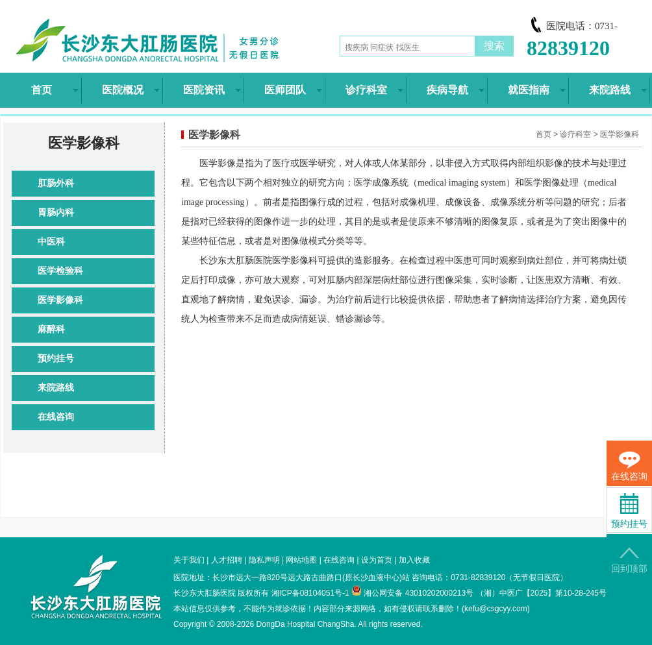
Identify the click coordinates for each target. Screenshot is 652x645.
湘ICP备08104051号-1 (310, 593)
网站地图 (301, 560)
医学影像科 (60, 300)
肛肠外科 (56, 183)
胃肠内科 (56, 212)
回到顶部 (629, 560)
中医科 (51, 242)
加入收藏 (414, 560)
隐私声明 (264, 560)
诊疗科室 (575, 134)
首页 (543, 134)
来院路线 (56, 388)
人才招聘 (226, 560)
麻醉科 (51, 329)
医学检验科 (60, 271)
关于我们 (189, 560)
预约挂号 (56, 358)
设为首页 (376, 560)
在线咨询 (56, 417)
